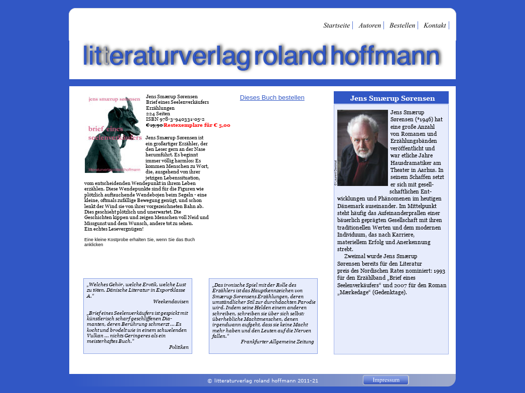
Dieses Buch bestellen (272, 97)
